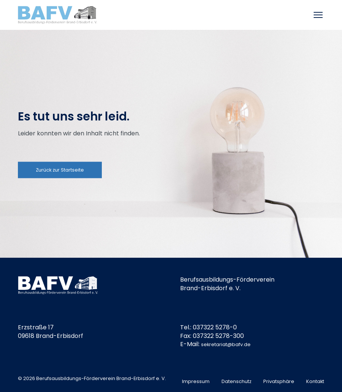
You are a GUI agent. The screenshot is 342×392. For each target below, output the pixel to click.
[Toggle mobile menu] (319, 15)
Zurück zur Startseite (60, 169)
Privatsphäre (278, 381)
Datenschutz (236, 381)
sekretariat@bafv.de (226, 344)
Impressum (196, 381)
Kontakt (315, 381)
